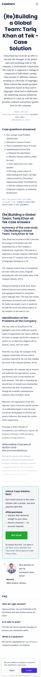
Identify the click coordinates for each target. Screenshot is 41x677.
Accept (29, 670)
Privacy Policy (11, 554)
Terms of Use (14, 548)
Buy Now (16, 535)
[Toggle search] (37, 4)
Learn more (21, 665)
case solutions (31, 642)
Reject (12, 670)
